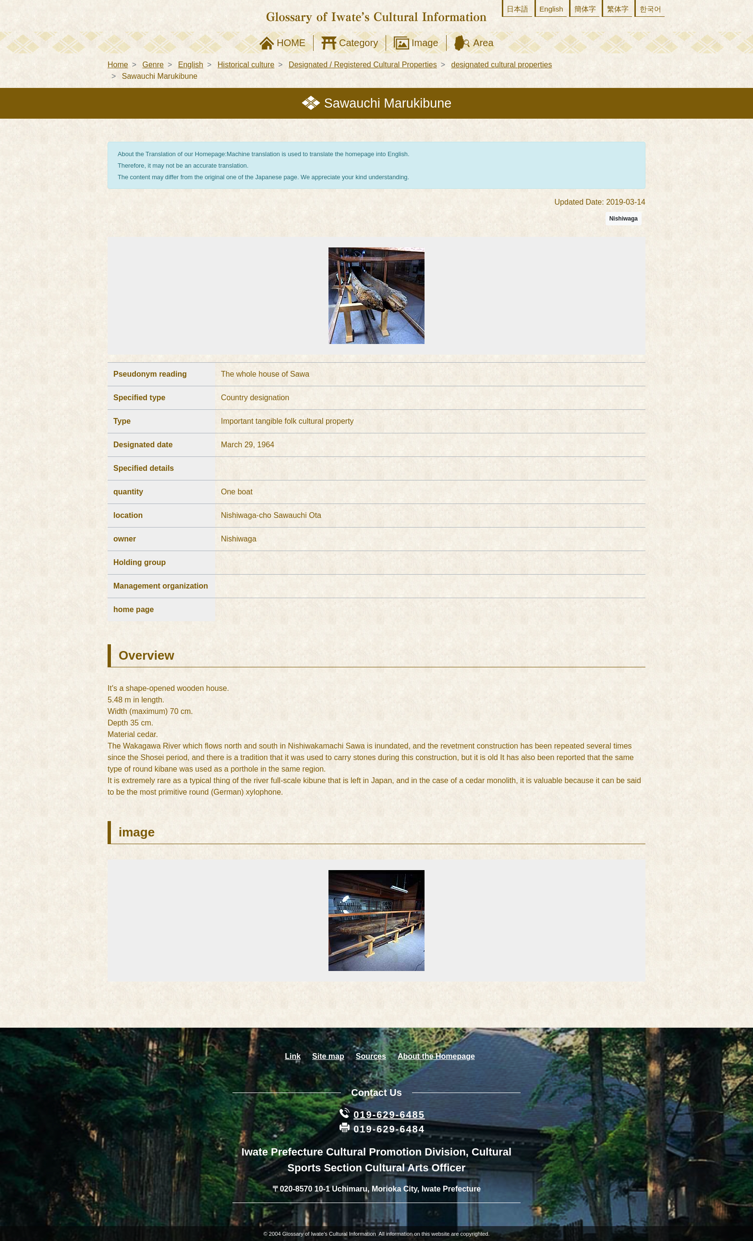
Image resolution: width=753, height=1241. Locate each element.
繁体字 (618, 9)
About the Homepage (436, 1056)
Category (358, 42)
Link (293, 1056)
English (551, 9)
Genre (152, 65)
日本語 (517, 9)
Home (118, 65)
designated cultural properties (501, 65)
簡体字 (585, 9)
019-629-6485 (389, 1114)
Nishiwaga (623, 218)
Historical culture (246, 65)
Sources (371, 1056)
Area (483, 42)
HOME (291, 42)
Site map (328, 1056)
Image (425, 42)
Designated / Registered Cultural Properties (363, 65)
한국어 (650, 9)
